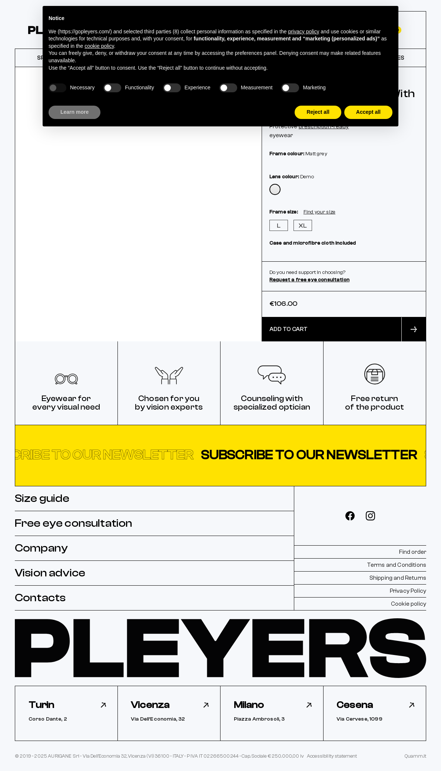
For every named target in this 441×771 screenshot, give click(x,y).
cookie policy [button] (99, 46)
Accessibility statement (332, 756)
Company (41, 548)
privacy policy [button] (303, 31)
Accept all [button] (368, 112)
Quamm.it (415, 756)
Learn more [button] (74, 112)
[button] (220, 455)
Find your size (319, 212)
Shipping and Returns (397, 578)
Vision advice (50, 572)
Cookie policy (408, 603)
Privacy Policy (408, 591)
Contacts (40, 597)
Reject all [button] (317, 112)
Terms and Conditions (396, 565)
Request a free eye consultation (309, 280)
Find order (412, 552)
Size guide (42, 498)
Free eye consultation (73, 523)
